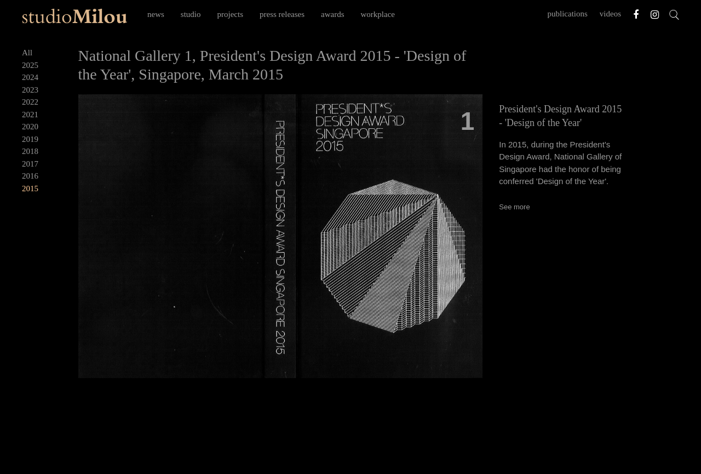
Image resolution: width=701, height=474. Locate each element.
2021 (30, 114)
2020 (30, 126)
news (155, 14)
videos (610, 13)
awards (332, 14)
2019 (30, 139)
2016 (30, 176)
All (27, 52)
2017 (30, 163)
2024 (30, 77)
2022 (30, 102)
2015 (30, 188)
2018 (30, 151)
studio (191, 14)
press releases (282, 14)
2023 (30, 89)
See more (514, 207)
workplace (378, 14)
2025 (30, 65)
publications (568, 13)
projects (230, 14)
